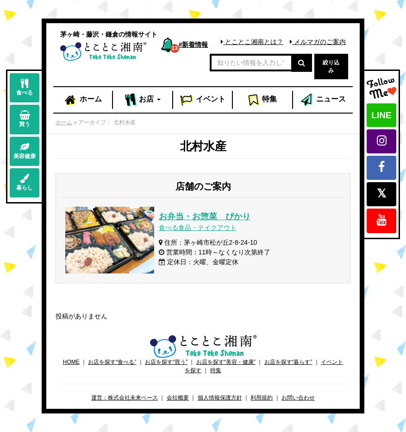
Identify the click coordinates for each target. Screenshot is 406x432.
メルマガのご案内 (318, 41)
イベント (203, 100)
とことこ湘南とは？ (252, 41)
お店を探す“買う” (166, 362)
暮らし (24, 182)
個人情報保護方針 (220, 397)
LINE (381, 115)
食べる (24, 87)
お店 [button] (143, 100)
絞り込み (331, 66)
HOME (71, 362)
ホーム (83, 100)
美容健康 (24, 150)
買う (24, 118)
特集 (262, 100)
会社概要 (178, 397)
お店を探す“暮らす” (288, 362)
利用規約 (261, 397)
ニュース (323, 100)
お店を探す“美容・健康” (226, 362)
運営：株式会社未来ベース (124, 397)
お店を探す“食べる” (112, 362)
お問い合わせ (298, 397)
